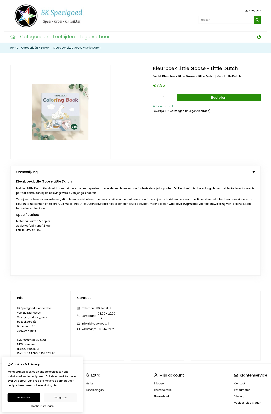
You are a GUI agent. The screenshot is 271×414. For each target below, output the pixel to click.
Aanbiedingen (95, 292)
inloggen (253, 10)
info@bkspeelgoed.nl (95, 226)
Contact (239, 286)
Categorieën (34, 37)
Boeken (45, 48)
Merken (90, 286)
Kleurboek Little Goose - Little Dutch (76, 48)
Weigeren (60, 397)
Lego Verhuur (95, 37)
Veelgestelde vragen (247, 305)
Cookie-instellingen (42, 406)
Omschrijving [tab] (135, 172)
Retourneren (242, 292)
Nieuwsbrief (161, 298)
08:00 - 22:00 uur (106, 218)
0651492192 (103, 210)
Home (14, 48)
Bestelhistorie (163, 292)
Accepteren (24, 397)
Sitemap (239, 298)
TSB (258, 347)
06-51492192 (106, 231)
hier (55, 385)
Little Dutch (232, 76)
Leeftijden (64, 37)
